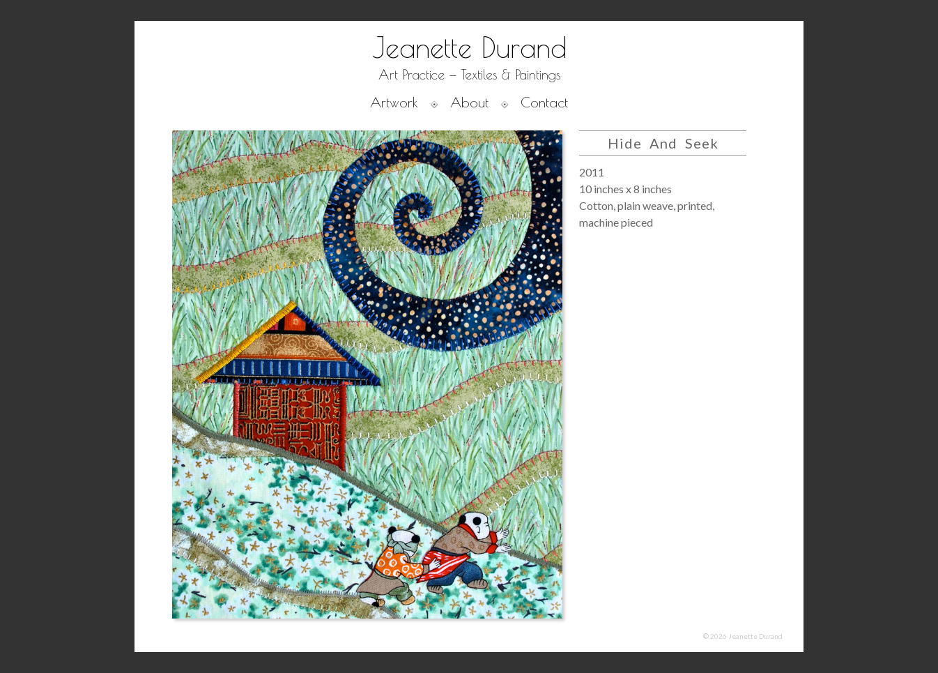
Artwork (394, 102)
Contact (544, 102)
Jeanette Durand (469, 47)
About (469, 102)
